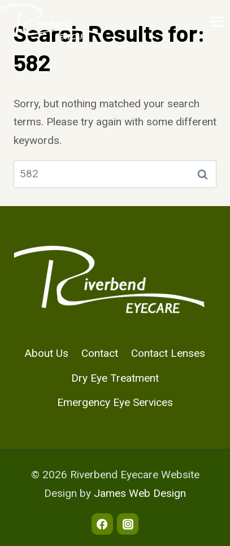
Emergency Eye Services (115, 402)
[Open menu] (216, 21)
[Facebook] (102, 524)
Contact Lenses (168, 353)
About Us (46, 353)
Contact (99, 353)
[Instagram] (127, 524)
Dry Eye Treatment (115, 378)
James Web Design (140, 493)
